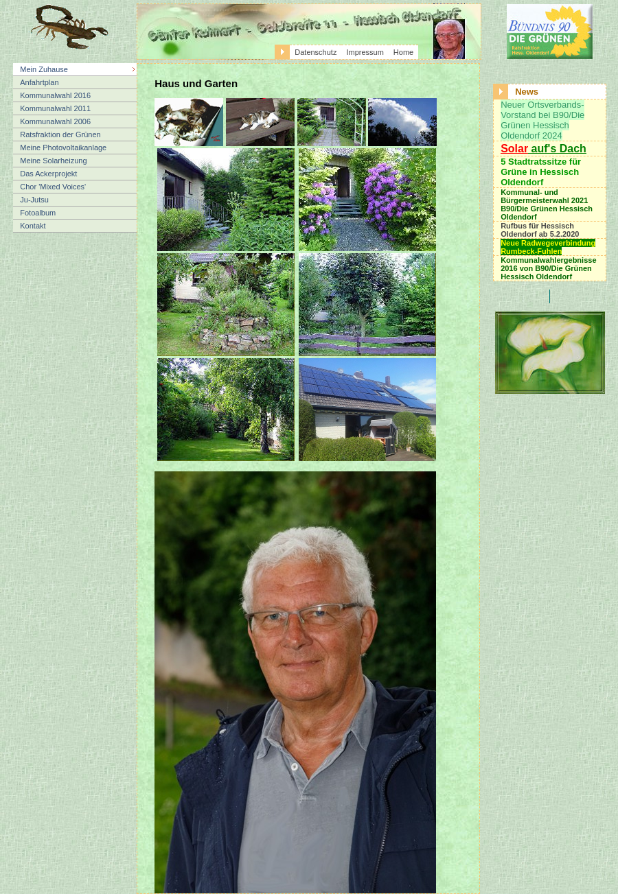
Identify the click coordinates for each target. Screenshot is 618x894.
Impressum (364, 52)
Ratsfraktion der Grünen (60, 134)
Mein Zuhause (44, 69)
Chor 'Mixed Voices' (53, 187)
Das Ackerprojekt (48, 173)
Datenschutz (315, 52)
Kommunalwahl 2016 (55, 95)
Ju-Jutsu (34, 200)
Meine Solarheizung (53, 160)
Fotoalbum (38, 213)
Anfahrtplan (39, 82)
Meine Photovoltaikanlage (63, 147)
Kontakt (32, 226)
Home (403, 52)
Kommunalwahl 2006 (55, 121)
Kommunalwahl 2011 (55, 108)
